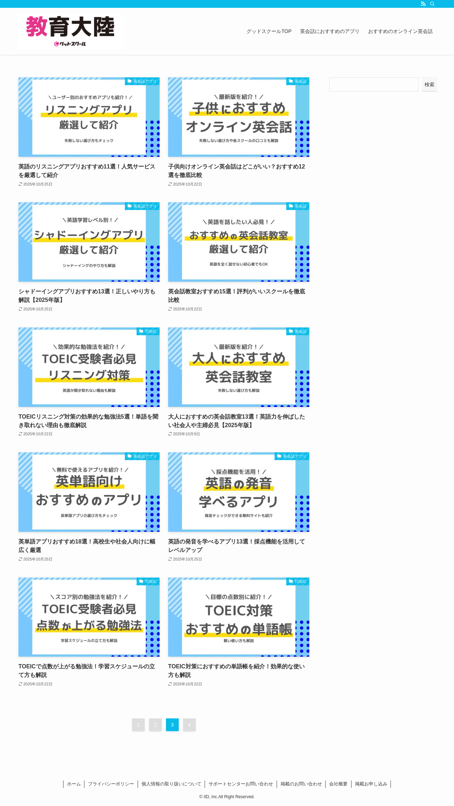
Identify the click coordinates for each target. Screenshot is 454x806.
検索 (429, 84)
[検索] (432, 4)
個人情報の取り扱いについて (171, 783)
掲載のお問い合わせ (301, 783)
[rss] (423, 4)
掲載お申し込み (371, 783)
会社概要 (338, 783)
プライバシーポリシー (111, 783)
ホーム (74, 783)
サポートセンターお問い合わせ (241, 783)
